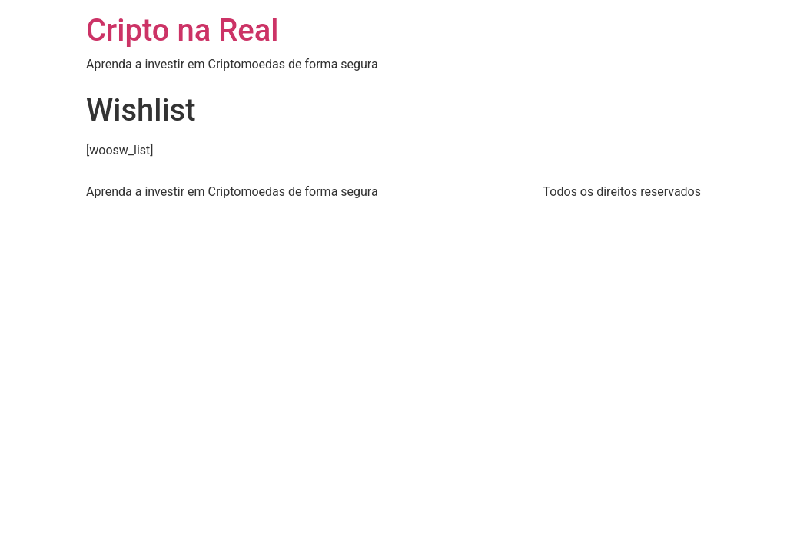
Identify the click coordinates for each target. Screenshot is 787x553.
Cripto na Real (182, 30)
